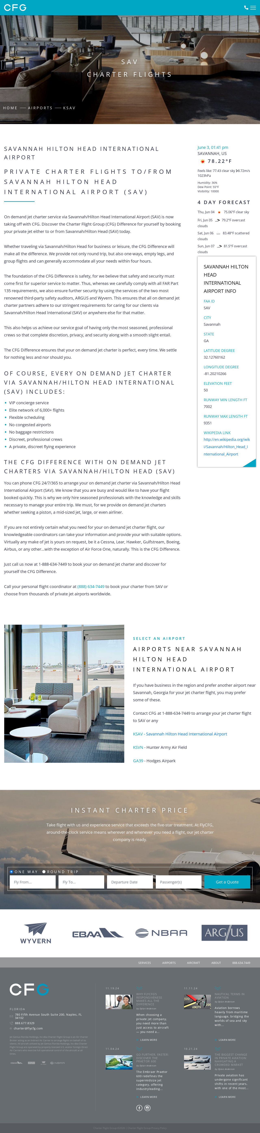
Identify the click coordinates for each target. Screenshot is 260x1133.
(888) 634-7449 (90, 586)
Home (10, 107)
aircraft (193, 963)
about (216, 963)
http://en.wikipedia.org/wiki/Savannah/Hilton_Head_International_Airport (227, 446)
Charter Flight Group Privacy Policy (147, 1128)
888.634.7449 (241, 963)
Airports (40, 107)
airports (169, 963)
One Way (26, 871)
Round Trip (63, 871)
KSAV (69, 107)
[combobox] (33, 882)
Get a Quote (227, 882)
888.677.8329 (25, 1023)
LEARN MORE (148, 1040)
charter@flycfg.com (28, 1028)
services (144, 963)
